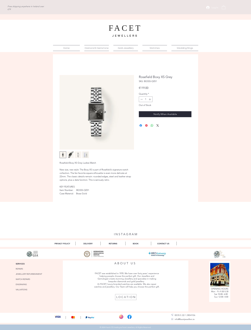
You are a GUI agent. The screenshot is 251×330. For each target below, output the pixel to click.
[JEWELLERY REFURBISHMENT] (30, 274)
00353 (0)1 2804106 (185, 315)
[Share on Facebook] (141, 125)
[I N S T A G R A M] (125, 234)
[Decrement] (141, 99)
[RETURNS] (113, 243)
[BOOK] (135, 243)
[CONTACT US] (163, 243)
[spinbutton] (145, 99)
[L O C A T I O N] (125, 297)
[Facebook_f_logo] (129, 317)
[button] (223, 7)
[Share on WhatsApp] (152, 125)
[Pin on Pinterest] (146, 125)
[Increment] (150, 99)
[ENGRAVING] (24, 284)
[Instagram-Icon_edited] (121, 317)
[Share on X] (157, 125)
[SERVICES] (24, 263)
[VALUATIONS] (24, 289)
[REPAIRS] (24, 268)
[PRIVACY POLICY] (62, 243)
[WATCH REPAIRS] (24, 279)
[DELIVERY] (88, 243)
